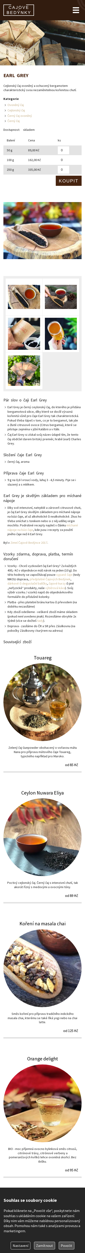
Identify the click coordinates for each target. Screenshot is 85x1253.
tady (40, 621)
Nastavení (20, 1245)
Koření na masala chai (42, 979)
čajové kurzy (57, 583)
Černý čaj (13, 121)
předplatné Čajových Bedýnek (50, 579)
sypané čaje (64, 575)
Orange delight (42, 1117)
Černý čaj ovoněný (19, 116)
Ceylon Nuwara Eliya (42, 846)
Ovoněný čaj (15, 105)
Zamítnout (44, 1245)
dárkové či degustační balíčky (27, 583)
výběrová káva (55, 588)
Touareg (42, 713)
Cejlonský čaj (16, 110)
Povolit (66, 1245)
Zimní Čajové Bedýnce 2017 (28, 543)
